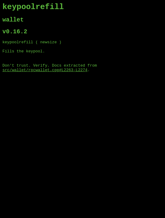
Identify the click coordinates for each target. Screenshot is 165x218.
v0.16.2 (14, 36)
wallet (13, 22)
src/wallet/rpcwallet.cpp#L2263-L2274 (44, 79)
